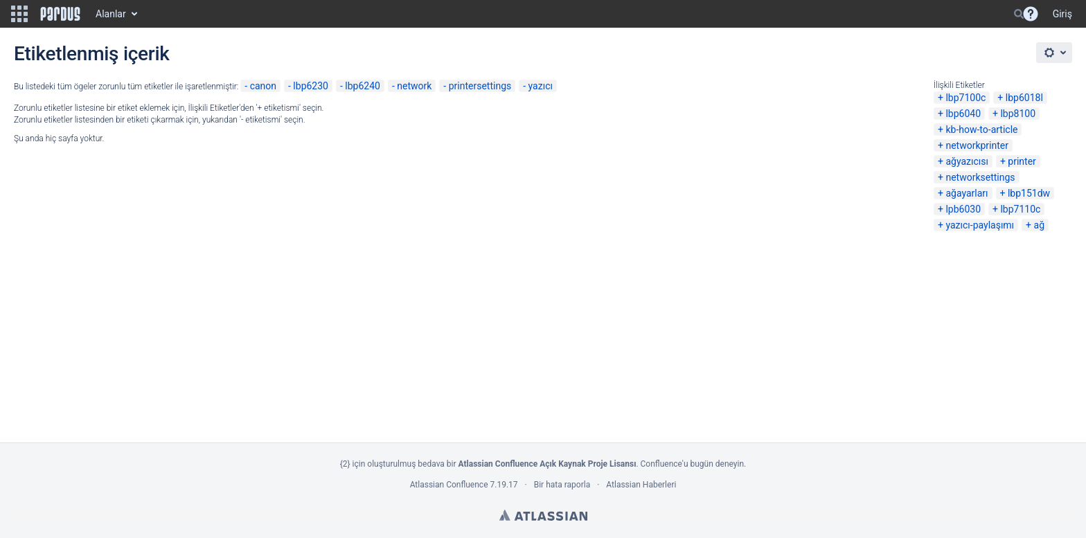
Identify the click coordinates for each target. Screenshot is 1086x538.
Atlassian (543, 515)
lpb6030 (963, 209)
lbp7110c (1020, 209)
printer (1022, 161)
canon (263, 85)
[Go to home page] (60, 14)
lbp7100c (965, 97)
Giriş (1062, 13)
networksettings (980, 177)
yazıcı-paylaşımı (979, 225)
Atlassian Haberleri (641, 485)
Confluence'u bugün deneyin (693, 464)
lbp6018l (1024, 97)
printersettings (480, 85)
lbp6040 (963, 113)
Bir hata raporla (562, 485)
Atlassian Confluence (449, 485)
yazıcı (540, 85)
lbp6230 (310, 85)
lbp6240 (362, 85)
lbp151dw (1029, 193)
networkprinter (976, 145)
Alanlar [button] (111, 13)
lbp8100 (1017, 113)
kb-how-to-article (981, 129)
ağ (1039, 225)
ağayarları (966, 193)
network (414, 85)
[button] (19, 14)
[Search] (1018, 13)
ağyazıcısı (966, 161)
